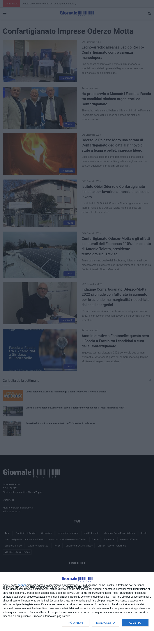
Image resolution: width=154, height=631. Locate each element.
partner (22, 585)
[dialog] (77, 601)
